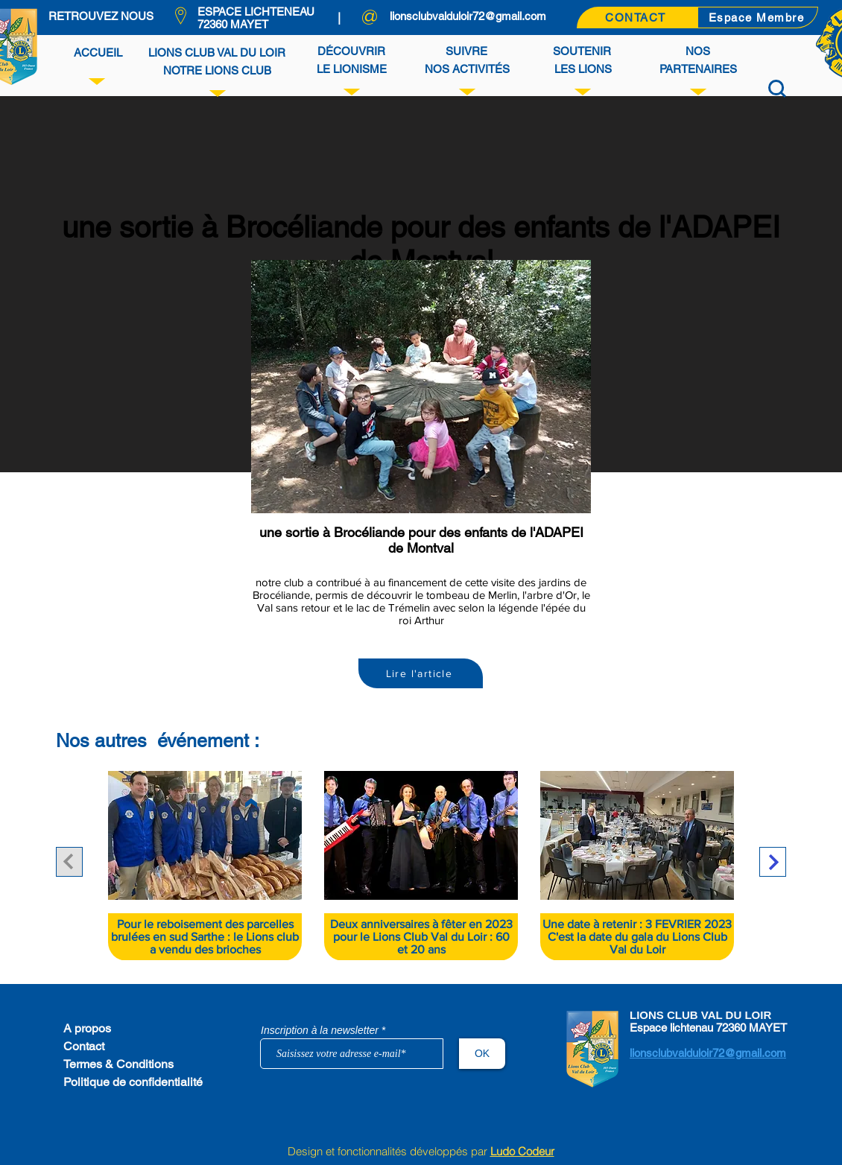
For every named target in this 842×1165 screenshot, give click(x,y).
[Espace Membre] (757, 17)
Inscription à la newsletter (320, 1030)
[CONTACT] (637, 17)
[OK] (482, 1053)
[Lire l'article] (420, 673)
